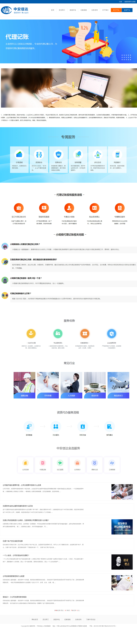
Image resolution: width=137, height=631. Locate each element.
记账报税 (84, 10)
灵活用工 (62, 10)
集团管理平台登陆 (130, 1)
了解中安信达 (90, 619)
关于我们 (105, 10)
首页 (52, 10)
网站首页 (35, 619)
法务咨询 (94, 10)
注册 (120, 1)
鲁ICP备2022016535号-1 (109, 626)
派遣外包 (73, 10)
